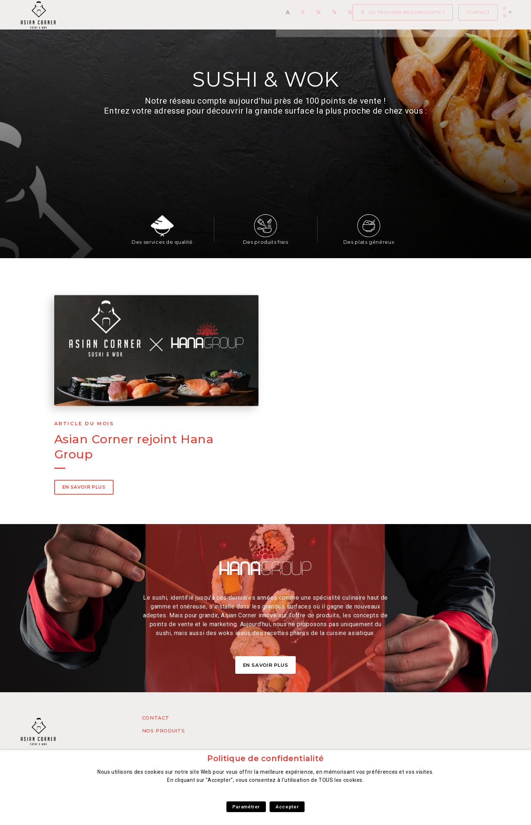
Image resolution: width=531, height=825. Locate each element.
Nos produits (163, 731)
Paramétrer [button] (246, 807)
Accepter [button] (287, 807)
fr (508, 14)
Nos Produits (183, 14)
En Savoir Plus (265, 665)
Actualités (131, 14)
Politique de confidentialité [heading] (265, 758)
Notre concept (242, 14)
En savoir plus (83, 520)
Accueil (89, 14)
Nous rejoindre (305, 14)
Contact (155, 718)
